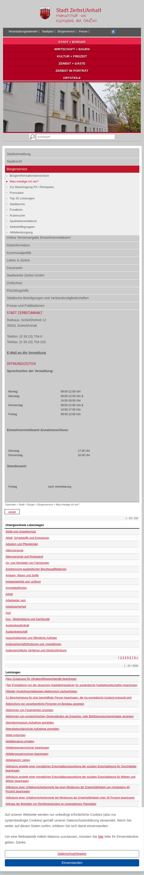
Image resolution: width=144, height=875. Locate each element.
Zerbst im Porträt (72, 70)
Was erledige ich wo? (24, 181)
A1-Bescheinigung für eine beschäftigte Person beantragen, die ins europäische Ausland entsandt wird (69, 697)
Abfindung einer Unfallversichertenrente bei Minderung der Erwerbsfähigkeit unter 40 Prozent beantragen (70, 797)
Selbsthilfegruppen (22, 227)
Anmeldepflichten (16, 588)
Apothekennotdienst (23, 221)
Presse (83, 31)
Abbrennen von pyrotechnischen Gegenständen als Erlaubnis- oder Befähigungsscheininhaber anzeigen (70, 716)
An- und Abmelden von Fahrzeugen (27, 563)
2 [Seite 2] (121, 657)
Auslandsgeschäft (17, 631)
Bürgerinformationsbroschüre (29, 175)
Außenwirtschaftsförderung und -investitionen (33, 644)
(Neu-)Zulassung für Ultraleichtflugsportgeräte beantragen (41, 679)
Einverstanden (72, 863)
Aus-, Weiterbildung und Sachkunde (28, 619)
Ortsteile (72, 78)
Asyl (8, 613)
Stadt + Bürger (72, 42)
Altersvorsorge (14, 550)
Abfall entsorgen (16, 735)
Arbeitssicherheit (16, 606)
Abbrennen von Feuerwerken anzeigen (29, 710)
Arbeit (9, 594)
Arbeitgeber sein (16, 600)
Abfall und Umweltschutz (21, 531)
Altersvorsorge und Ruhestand (24, 556)
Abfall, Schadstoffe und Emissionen (27, 537)
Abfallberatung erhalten (20, 741)
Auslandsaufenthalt (17, 625)
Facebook (113, 32)
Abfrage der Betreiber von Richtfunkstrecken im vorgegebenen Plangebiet (51, 804)
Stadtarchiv (17, 204)
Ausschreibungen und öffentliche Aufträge (31, 638)
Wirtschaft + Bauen (72, 49)
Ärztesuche (17, 215)
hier (101, 836)
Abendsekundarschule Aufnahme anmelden (32, 729)
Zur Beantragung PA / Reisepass (32, 187)
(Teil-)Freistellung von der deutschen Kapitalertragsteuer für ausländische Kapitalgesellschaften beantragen (71, 685)
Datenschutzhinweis (72, 854)
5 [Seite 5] (128, 657)
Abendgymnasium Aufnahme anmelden (30, 722)
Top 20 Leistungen (22, 198)
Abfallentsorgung (21, 232)
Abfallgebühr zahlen (18, 760)
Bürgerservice (66, 31)
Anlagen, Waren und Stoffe (22, 575)
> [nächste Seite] (137, 657)
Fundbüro (16, 209)
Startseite (10, 504)
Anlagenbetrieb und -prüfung (23, 581)
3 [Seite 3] (123, 657)
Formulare (17, 192)
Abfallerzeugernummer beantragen (27, 754)
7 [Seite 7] (132, 657)
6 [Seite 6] (130, 657)
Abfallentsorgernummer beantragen (27, 747)
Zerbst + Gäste (72, 63)
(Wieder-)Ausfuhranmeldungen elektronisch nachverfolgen (41, 691)
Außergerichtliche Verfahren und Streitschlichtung (36, 650)
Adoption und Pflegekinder (22, 544)
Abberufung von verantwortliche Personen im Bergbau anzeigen (45, 704)
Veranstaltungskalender (23, 31)
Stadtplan (47, 31)
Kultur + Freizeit (72, 56)
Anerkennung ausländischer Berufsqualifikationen (36, 569)
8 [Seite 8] (135, 657)
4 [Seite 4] (125, 657)
